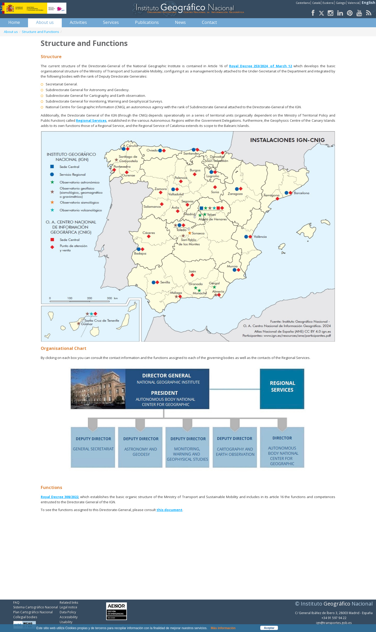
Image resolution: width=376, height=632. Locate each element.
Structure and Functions (40, 31)
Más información (223, 628)
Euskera (328, 3)
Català (316, 3)
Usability (66, 622)
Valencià (353, 3)
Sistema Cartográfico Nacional (35, 607)
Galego (341, 3)
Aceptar (269, 627)
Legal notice (68, 607)
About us (11, 31)
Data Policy (68, 612)
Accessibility (69, 617)
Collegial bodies (25, 617)
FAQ (16, 602)
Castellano (303, 3)
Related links (69, 602)
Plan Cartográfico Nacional (33, 612)
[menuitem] (14, 22)
